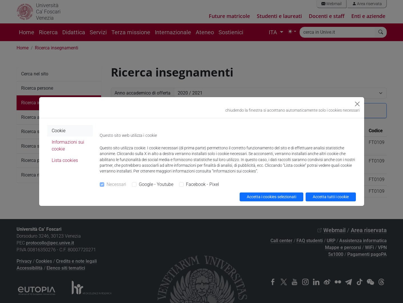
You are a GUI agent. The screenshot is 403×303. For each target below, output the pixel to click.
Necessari (116, 184)
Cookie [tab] (58, 130)
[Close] (357, 104)
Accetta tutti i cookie (331, 196)
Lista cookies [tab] (65, 160)
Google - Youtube (156, 184)
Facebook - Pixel (202, 184)
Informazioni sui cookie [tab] (68, 145)
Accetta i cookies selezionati (271, 196)
